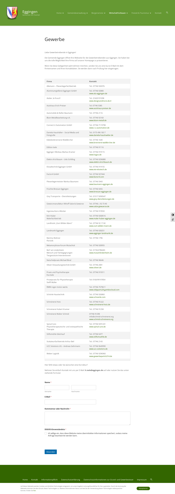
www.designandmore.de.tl (100, 101)
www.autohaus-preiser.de (100, 108)
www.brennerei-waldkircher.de (102, 142)
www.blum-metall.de (97, 120)
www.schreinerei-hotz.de (99, 304)
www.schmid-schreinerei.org (101, 319)
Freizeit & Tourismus (140, 13)
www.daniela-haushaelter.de (101, 135)
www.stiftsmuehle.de (98, 337)
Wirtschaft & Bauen (117, 13)
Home (59, 13)
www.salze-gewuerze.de (99, 206)
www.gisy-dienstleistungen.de (101, 199)
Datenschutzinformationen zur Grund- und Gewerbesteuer (108, 479)
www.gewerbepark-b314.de (100, 356)
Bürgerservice (97, 13)
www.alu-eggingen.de (98, 93)
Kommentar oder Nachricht (58, 409)
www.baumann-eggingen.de (101, 184)
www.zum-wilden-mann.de (100, 226)
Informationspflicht (49, 479)
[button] (167, 12)
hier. (34, 491)
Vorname (48, 391)
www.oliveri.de (95, 267)
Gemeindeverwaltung (77, 13)
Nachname (75, 391)
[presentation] (62, 448)
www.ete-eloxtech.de (98, 169)
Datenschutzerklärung (70, 479)
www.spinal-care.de (97, 326)
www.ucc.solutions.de (98, 349)
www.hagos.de (95, 154)
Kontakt (158, 13)
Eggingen (30, 11)
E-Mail (48, 397)
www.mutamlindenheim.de (100, 253)
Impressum (142, 479)
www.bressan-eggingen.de (100, 191)
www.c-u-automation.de (99, 128)
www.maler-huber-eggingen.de (102, 218)
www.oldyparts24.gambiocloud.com (104, 289)
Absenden (50, 452)
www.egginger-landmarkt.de (101, 233)
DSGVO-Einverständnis (55, 429)
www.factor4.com (96, 177)
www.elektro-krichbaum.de (100, 162)
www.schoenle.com (97, 297)
